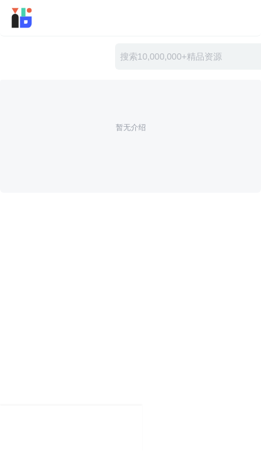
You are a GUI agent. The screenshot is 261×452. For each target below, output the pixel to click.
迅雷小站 (40, 18)
